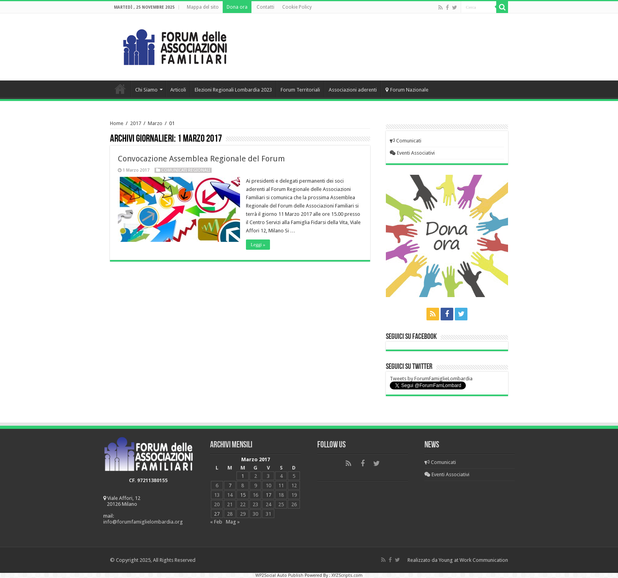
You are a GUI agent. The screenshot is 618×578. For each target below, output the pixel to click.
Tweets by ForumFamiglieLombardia (431, 379)
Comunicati (405, 141)
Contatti (265, 7)
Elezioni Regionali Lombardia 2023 (233, 90)
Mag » (233, 522)
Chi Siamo (146, 90)
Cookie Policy (297, 7)
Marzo (155, 123)
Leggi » (258, 244)
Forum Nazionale (406, 90)
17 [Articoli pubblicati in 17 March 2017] (268, 495)
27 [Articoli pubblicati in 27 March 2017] (217, 514)
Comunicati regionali (185, 170)
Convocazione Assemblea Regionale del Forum (201, 158)
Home (120, 88)
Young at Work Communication (473, 560)
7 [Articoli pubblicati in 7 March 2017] (230, 485)
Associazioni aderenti (353, 90)
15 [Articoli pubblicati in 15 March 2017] (243, 495)
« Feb (216, 522)
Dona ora (237, 7)
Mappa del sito (203, 7)
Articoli (178, 90)
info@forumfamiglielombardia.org (143, 522)
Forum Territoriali (300, 90)
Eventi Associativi (412, 153)
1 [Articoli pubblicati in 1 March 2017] (242, 476)
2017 (135, 123)
